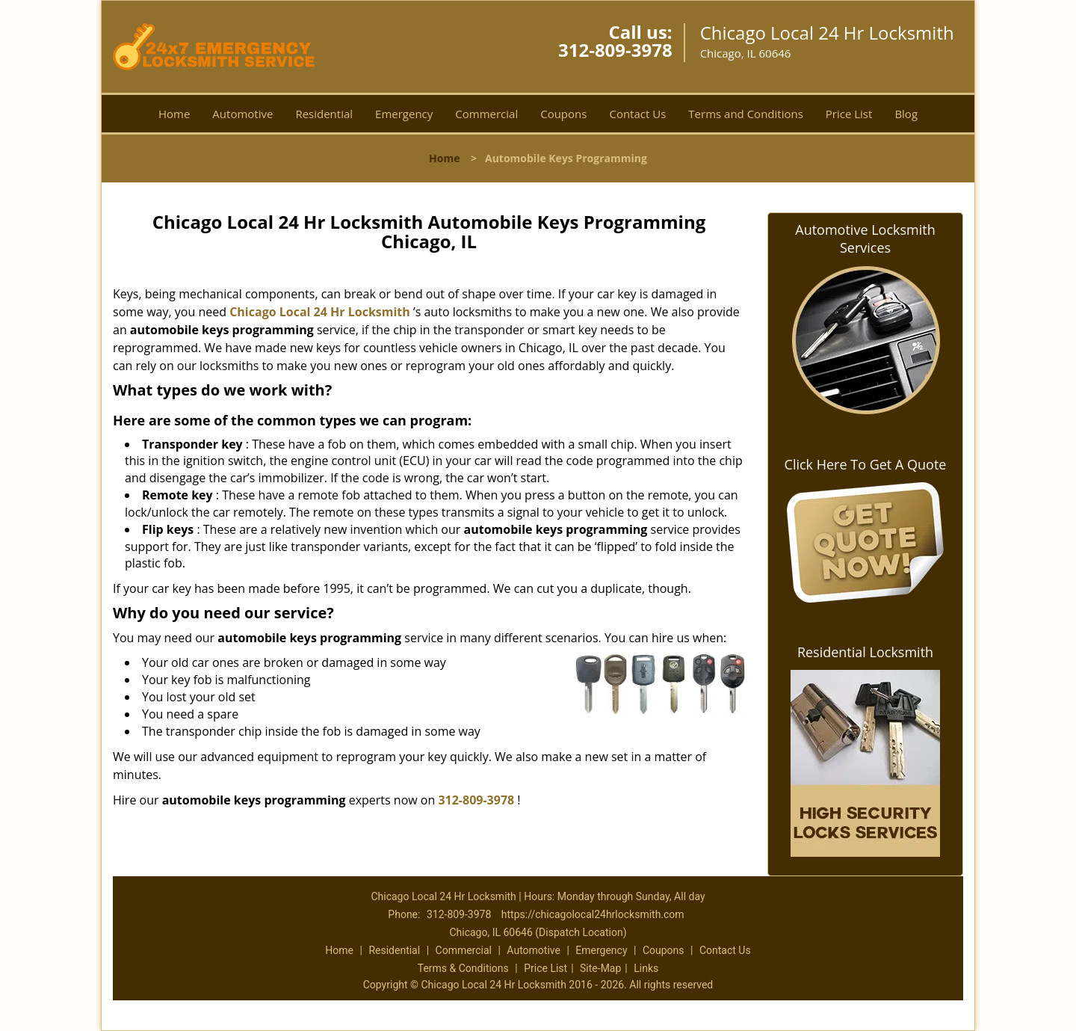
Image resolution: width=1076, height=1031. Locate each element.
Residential (324, 113)
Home (174, 113)
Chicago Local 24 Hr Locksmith (319, 312)
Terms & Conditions (463, 968)
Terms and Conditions (745, 113)
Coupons (563, 113)
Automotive (242, 113)
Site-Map (600, 968)
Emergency (404, 113)
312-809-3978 (615, 49)
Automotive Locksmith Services (865, 238)
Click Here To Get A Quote (866, 464)
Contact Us (637, 113)
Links (646, 968)
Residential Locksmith (865, 652)
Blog (906, 113)
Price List (849, 113)
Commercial (486, 113)
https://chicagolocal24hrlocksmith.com (592, 914)
